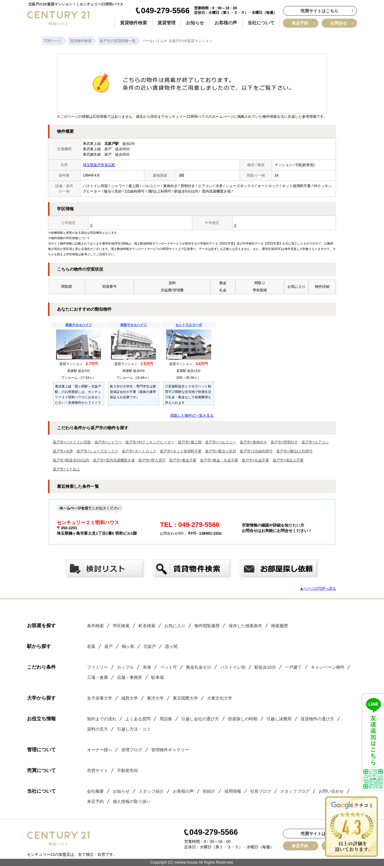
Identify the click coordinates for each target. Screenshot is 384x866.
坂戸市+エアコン (315, 442)
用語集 (166, 718)
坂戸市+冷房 (63, 451)
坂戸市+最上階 (190, 442)
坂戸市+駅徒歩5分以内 (71, 460)
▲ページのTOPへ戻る (318, 588)
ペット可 (168, 667)
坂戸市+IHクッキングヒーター (149, 442)
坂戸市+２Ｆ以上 (66, 469)
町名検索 (147, 625)
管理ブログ (131, 749)
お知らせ (195, 22)
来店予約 (300, 23)
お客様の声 (225, 22)
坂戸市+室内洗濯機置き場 (114, 460)
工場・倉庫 (97, 677)
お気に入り (174, 625)
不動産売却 (127, 770)
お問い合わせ (331, 791)
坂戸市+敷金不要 (182, 460)
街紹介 (209, 791)
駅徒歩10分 (265, 667)
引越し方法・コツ (134, 729)
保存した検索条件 (245, 625)
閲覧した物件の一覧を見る (192, 415)
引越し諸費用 (279, 718)
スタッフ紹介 (151, 791)
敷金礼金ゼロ (198, 667)
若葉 (91, 646)
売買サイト (97, 770)
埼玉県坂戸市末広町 (99, 165)
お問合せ (338, 23)
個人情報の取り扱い (132, 801)
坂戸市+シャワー (108, 442)
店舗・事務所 (129, 677)
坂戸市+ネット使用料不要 (181, 451)
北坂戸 (149, 646)
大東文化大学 (219, 698)
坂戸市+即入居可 (152, 460)
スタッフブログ (295, 791)
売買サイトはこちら (319, 10)
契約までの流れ (101, 718)
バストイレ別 (232, 667)
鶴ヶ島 (128, 646)
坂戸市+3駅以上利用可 (294, 451)
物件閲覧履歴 (207, 625)
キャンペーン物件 (327, 667)
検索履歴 (279, 625)
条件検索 (95, 625)
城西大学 (129, 698)
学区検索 (121, 625)
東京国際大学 (185, 698)
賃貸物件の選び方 (317, 718)
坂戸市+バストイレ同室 (72, 442)
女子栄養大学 (99, 698)
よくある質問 (138, 718)
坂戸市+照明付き (284, 442)
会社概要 (95, 791)
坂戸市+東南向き (253, 442)
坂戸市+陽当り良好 (220, 451)
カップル (125, 667)
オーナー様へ (99, 749)
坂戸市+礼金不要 (255, 460)
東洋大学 (155, 698)
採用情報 (232, 791)
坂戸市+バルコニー (220, 442)
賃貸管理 (167, 22)
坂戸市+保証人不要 (288, 460)
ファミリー (97, 667)
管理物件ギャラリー (170, 749)
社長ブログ (260, 791)
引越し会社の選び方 (200, 718)
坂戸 (108, 646)
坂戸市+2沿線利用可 (256, 451)
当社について (261, 22)
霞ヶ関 (171, 646)
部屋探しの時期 (242, 718)
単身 (147, 667)
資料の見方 (97, 729)
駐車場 (157, 677)
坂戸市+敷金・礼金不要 (219, 460)
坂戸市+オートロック (139, 451)
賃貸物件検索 (133, 22)
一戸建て (293, 667)
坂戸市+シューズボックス (97, 451)
